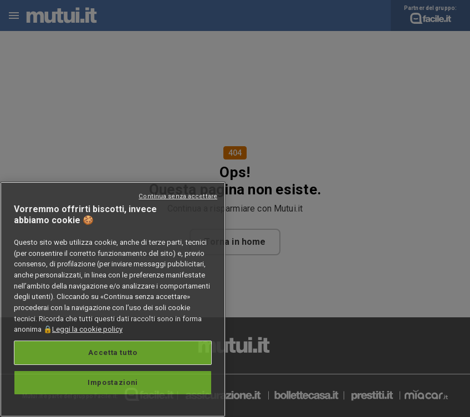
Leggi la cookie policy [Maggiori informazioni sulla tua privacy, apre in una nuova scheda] (87, 329)
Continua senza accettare (178, 196)
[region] (113, 299)
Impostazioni (113, 382)
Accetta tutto (112, 352)
